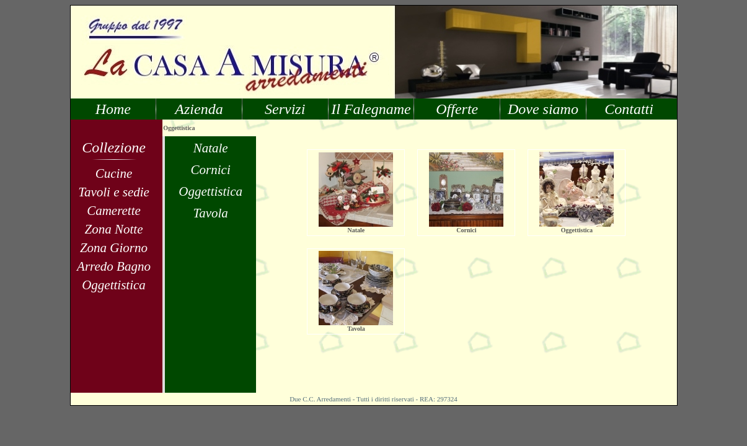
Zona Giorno (114, 247)
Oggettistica (114, 285)
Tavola (210, 213)
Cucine (113, 173)
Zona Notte (114, 229)
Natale (210, 148)
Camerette (114, 210)
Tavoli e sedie (113, 192)
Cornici (211, 169)
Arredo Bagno (114, 266)
